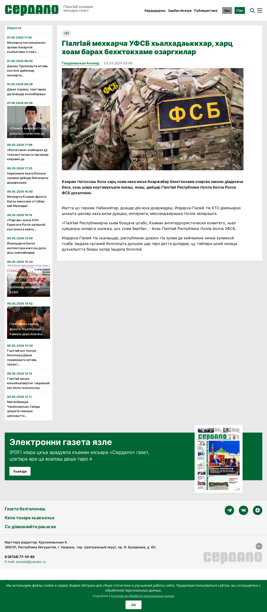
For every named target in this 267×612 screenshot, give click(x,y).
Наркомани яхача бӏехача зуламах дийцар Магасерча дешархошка (27, 177)
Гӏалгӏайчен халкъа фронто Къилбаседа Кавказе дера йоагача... (27, 329)
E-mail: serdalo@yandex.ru (25, 562)
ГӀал (239, 10)
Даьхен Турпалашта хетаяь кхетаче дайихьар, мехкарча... (27, 70)
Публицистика (205, 10)
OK (133, 605)
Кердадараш (155, 10)
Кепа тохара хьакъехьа (29, 517)
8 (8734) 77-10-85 (20, 557)
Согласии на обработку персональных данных (142, 596)
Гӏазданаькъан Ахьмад (80, 63)
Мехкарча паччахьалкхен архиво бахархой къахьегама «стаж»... (26, 47)
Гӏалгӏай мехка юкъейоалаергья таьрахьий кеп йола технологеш (28, 383)
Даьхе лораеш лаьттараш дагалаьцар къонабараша (26, 91)
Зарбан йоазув (180, 10)
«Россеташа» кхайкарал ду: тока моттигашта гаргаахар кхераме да (27, 154)
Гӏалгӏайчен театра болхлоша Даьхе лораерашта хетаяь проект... (22, 357)
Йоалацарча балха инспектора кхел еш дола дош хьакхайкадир (26, 247)
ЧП (66, 33)
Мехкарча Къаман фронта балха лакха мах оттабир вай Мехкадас (26, 201)
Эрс (227, 10)
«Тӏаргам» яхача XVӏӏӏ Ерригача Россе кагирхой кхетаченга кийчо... (26, 224)
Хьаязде (20, 471)
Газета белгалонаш (25, 508)
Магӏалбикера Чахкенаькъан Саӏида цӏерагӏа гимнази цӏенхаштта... (23, 409)
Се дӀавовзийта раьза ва (30, 526)
